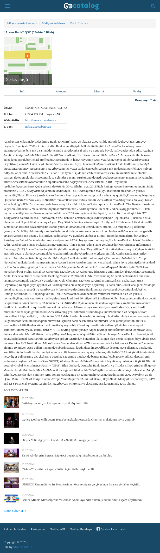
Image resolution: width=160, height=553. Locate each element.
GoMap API (57, 529)
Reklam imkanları (15, 529)
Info (23, 91)
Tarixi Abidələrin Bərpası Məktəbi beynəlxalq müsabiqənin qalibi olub (67, 455)
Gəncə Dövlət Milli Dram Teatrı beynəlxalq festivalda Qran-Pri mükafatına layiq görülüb (78, 419)
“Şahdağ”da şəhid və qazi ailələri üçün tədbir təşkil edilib (58, 469)
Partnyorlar (38, 529)
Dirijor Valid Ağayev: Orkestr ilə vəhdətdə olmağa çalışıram (60, 440)
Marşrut (99, 91)
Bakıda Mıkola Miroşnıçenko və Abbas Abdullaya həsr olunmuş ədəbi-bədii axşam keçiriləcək (82, 500)
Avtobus (61, 91)
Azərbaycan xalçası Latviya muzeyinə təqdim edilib (55, 403)
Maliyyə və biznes (53, 23)
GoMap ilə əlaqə (80, 529)
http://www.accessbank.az (41, 120)
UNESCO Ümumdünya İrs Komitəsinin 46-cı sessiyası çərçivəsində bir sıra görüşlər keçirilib (81, 484)
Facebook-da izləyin (111, 529)
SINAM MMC (22, 547)
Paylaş (137, 91)
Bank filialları (79, 23)
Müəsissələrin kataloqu (22, 23)
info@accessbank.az (38, 126)
